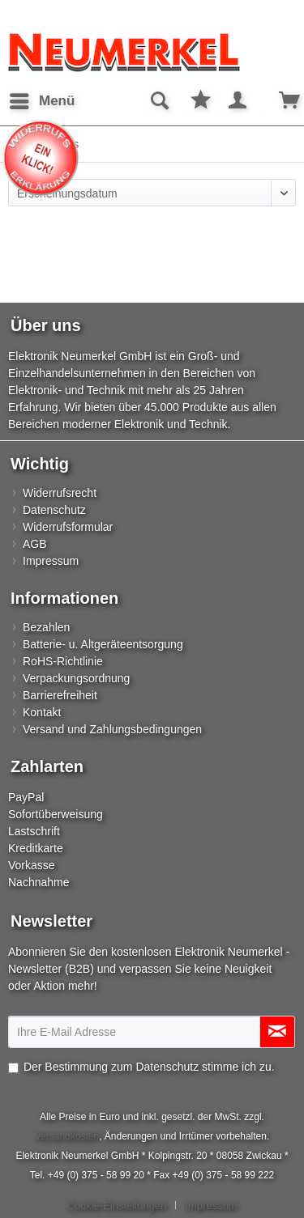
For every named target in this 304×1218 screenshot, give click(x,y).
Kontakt (42, 712)
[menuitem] (41, 101)
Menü (42, 98)
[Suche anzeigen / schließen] (159, 101)
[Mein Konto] (238, 101)
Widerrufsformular (68, 526)
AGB (35, 543)
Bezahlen (46, 627)
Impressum (51, 560)
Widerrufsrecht (59, 492)
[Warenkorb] (278, 101)
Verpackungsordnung (76, 678)
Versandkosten (67, 1136)
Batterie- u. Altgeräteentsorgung (103, 644)
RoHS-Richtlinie (63, 661)
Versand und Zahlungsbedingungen (112, 729)
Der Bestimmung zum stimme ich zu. (149, 1066)
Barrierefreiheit (60, 695)
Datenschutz (54, 509)
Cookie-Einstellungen (116, 1205)
